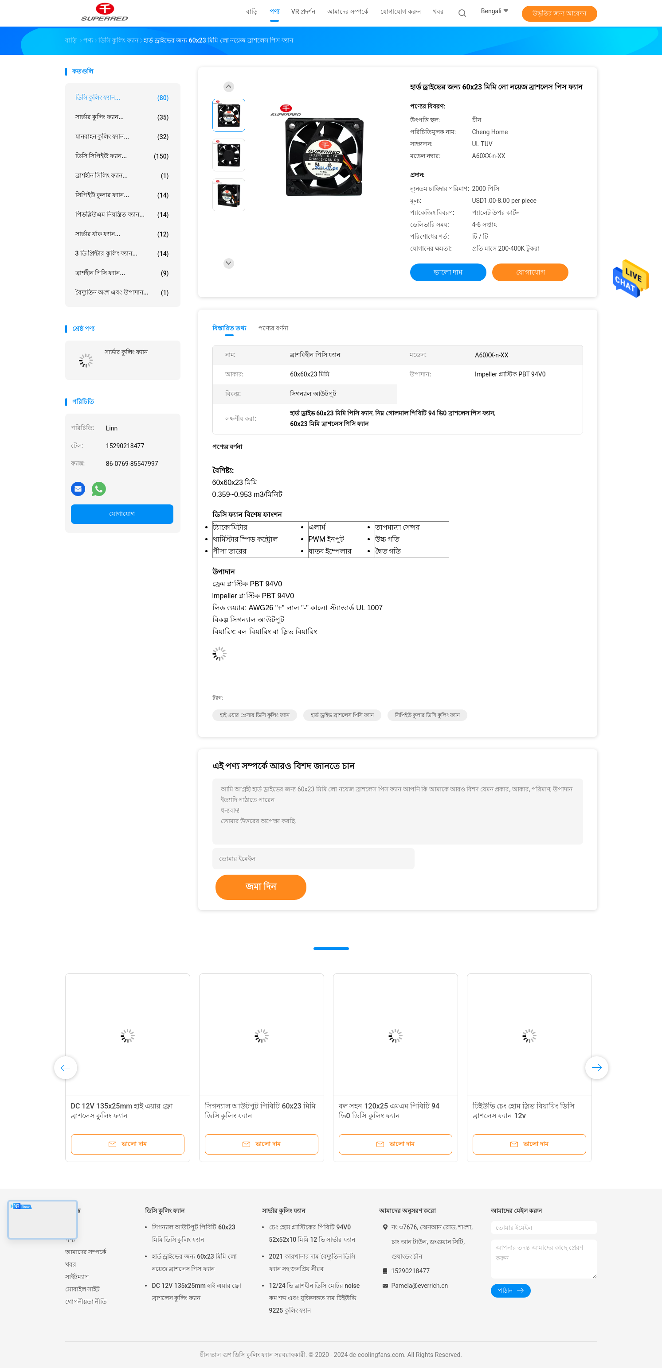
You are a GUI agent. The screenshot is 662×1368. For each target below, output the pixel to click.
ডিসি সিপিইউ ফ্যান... (122, 156)
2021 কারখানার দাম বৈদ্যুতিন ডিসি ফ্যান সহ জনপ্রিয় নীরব (312, 1262)
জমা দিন (261, 886)
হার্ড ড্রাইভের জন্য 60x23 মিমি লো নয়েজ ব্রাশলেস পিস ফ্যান (194, 1262)
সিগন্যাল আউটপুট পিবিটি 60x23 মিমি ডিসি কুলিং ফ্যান (193, 1233)
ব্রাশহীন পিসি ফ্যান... (122, 273)
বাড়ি (71, 1227)
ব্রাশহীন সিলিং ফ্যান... (122, 175)
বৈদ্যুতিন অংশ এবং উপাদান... (122, 292)
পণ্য (70, 1239)
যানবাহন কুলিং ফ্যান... (122, 136)
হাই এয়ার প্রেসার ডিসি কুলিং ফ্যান (255, 715)
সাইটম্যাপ (77, 1276)
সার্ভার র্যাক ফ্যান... (122, 234)
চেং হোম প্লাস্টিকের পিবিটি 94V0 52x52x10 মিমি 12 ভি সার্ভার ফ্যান (312, 1233)
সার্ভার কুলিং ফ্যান (126, 352)
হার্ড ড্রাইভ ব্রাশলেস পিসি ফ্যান (342, 715)
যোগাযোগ (122, 513)
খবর (70, 1264)
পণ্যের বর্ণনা (273, 328)
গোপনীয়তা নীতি (86, 1301)
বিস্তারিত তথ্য (229, 328)
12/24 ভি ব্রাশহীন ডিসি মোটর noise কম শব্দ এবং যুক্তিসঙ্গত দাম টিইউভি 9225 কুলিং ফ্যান (314, 1298)
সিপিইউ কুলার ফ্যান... (122, 195)
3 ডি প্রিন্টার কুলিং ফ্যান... (122, 253)
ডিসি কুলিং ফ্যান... (122, 97)
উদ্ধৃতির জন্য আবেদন (559, 13)
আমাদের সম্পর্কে (85, 1252)
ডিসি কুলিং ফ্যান (165, 1210)
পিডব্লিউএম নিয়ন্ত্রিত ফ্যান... (122, 214)
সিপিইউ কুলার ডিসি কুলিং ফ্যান (427, 715)
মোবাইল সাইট (82, 1289)
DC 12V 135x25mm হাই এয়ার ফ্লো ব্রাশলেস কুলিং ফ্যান (197, 1292)
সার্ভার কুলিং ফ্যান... (122, 117)
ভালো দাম (448, 272)
